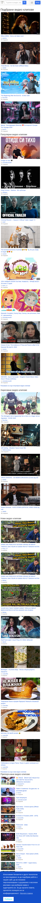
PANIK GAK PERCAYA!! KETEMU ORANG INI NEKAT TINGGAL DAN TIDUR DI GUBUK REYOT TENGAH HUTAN (20, 545)
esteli (4, 222)
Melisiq (4, 580)
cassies (5, 254)
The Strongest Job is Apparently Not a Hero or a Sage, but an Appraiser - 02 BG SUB (20, 417)
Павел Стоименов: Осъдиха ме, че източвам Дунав (27, 790)
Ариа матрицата (21, 797)
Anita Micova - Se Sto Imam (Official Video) (14, 66)
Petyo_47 (5, 548)
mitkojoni (5, 192)
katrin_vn (5, 285)
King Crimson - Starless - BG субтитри (13, 190)
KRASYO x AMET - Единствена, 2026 (26, 864)
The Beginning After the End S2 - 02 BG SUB (15, 95)
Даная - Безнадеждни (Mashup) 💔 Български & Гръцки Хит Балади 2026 (19, 126)
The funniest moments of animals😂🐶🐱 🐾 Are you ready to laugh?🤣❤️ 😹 (19, 251)
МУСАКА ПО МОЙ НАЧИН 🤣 (10, 733)
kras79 (4, 129)
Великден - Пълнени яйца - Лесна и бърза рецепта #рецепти (18, 671)
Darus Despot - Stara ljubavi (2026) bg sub (27, 855)
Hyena (19, 792)
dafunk (4, 642)
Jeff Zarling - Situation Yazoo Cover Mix (13, 448)
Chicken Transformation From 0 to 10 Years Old (28, 846)
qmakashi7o (21, 784)
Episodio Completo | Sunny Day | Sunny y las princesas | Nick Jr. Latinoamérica (20, 314)
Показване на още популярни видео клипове (15, 386)
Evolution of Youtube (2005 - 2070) (27, 816)
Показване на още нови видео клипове (13, 772)
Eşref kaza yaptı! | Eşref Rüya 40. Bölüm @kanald (17, 640)
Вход (37, 2)
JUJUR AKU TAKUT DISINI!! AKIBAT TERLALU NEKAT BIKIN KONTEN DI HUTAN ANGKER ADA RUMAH (18, 609)
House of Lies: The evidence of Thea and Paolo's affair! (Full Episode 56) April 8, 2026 (20, 346)
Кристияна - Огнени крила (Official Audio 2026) (27, 808)
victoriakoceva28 (7, 162)
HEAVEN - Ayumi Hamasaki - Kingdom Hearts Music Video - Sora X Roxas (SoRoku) (20, 378)
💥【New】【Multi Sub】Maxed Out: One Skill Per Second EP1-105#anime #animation (28, 780)
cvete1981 (5, 673)
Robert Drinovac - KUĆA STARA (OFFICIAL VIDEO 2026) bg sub (20, 508)
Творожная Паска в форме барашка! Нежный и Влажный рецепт (20, 702)
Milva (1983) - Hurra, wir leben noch (12, 36)
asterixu (5, 38)
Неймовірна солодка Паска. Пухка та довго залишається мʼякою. (19, 764)
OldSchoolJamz (7, 450)
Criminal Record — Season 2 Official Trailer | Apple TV (18, 220)
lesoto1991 (21, 818)
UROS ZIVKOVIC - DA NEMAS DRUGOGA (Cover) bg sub (19, 477)
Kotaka (19, 827)
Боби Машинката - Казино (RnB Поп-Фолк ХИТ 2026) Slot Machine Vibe (27, 836)
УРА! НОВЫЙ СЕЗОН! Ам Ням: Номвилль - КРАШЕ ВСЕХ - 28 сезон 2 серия (20, 282)
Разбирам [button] (8, 899)
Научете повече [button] (26, 893)
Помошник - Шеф (22, 825)
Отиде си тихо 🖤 (7, 160)
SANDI (4, 68)
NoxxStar (5, 97)
